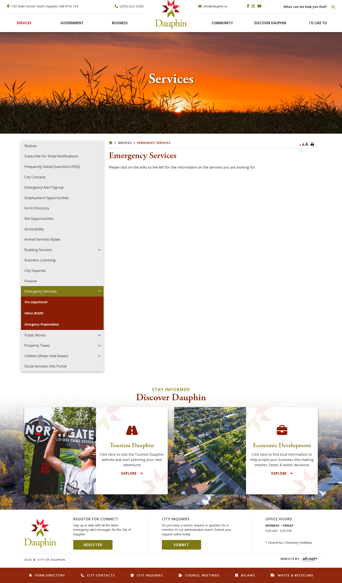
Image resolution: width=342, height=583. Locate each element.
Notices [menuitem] (30, 145)
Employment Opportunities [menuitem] (46, 197)
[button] (99, 250)
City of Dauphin (40, 533)
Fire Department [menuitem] (35, 302)
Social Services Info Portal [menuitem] (45, 366)
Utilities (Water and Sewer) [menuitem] (46, 356)
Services (125, 143)
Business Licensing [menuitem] (40, 260)
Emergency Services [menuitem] (40, 291)
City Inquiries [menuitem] (35, 270)
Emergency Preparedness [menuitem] (41, 324)
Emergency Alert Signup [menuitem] (44, 187)
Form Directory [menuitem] (36, 208)
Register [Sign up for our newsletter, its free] (93, 545)
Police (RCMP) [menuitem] (33, 313)
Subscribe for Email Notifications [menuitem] (51, 156)
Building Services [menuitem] (38, 249)
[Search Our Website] (309, 6)
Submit (181, 545)
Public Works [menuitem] (35, 335)
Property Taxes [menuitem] (37, 345)
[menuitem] (24, 23)
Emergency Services (153, 143)
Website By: (290, 559)
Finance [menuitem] (30, 281)
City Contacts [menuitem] (35, 177)
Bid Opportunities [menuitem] (39, 218)
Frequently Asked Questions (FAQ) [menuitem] (52, 166)
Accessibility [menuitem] (34, 229)
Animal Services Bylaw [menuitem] (42, 239)
